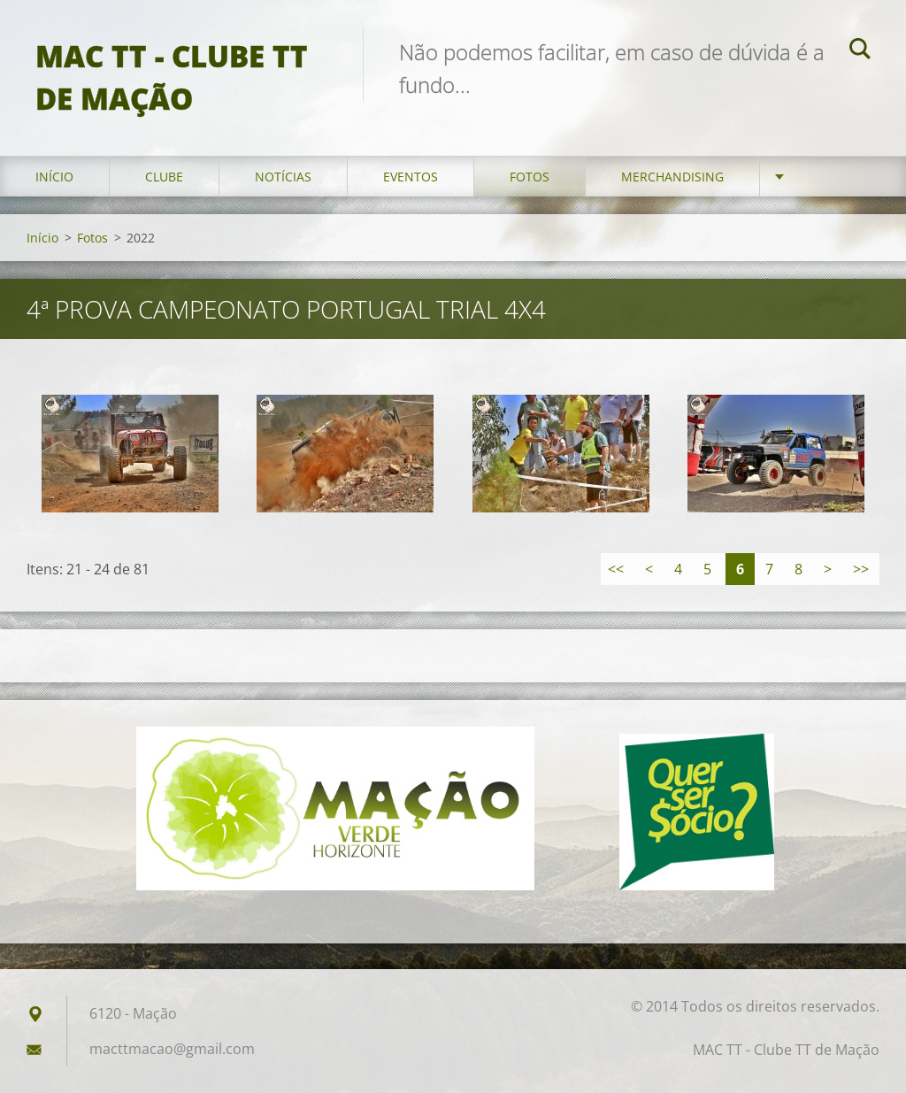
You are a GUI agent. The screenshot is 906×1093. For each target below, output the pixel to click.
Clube (164, 176)
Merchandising (672, 176)
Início (54, 176)
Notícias (283, 176)
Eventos (410, 176)
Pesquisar (860, 51)
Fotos (529, 176)
